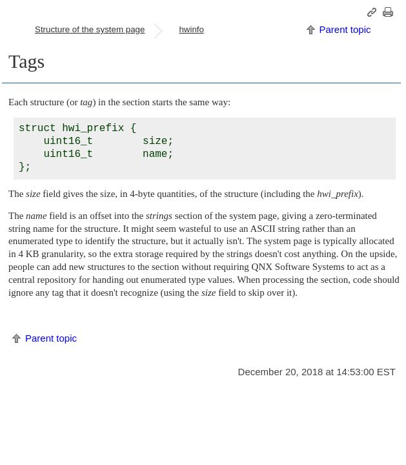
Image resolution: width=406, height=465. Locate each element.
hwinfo (191, 29)
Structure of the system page (90, 29)
